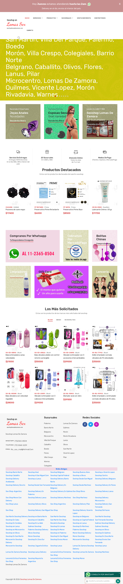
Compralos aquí (16, 276)
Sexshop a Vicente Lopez (105, 472)
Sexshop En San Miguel (59, 536)
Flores (46, 453)
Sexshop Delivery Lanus (104, 491)
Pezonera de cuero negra (15, 210)
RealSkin (106, 207)
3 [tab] (59, 96)
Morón (65, 432)
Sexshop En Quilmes (103, 533)
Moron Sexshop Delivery (82, 533)
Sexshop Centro (101, 475)
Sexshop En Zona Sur (36, 540)
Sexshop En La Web (35, 523)
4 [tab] (61, 96)
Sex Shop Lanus (12, 504)
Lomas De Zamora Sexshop (16, 552)
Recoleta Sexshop (57, 523)
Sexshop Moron (79, 558)
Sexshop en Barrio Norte (37, 517)
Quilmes (66, 428)
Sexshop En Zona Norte (104, 536)
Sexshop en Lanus (80, 523)
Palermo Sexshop (79, 530)
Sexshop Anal (33, 472)
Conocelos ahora (94, 124)
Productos (52, 18)
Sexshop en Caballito (36, 520)
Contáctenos (99, 18)
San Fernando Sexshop (104, 520)
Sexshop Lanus (56, 546)
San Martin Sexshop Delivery (17, 517)
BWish (58, 320)
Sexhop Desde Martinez (82, 485)
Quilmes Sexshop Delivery (105, 523)
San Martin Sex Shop (58, 520)
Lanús (65, 440)
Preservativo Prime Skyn (73, 210)
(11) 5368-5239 (21, 445)
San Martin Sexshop (58, 517)
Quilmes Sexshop (34, 526)
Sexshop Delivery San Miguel (39, 510)
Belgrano (47, 432)
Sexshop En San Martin (14, 536)
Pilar (65, 457)
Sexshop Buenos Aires (81, 472)
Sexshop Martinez (102, 552)
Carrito (30, 30)
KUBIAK (16, 207)
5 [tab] (63, 96)
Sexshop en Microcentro (15, 530)
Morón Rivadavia (69, 436)
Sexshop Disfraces (102, 510)
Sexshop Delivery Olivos (37, 504)
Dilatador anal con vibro (72, 396)
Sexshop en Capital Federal (83, 520)
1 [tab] (55, 96)
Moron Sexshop (34, 536)
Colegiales (48, 466)
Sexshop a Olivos (79, 475)
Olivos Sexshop (34, 533)
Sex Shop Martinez (80, 498)
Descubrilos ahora (18, 121)
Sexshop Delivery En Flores (105, 485)
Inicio (27, 18)
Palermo (47, 423)
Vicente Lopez (68, 453)
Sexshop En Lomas (57, 526)
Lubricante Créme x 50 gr (102, 210)
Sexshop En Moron (57, 530)
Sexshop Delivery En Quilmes (61, 491)
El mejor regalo (45, 276)
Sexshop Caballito (13, 475)
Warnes (47, 462)
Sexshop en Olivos (102, 530)
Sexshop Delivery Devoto (15, 485)
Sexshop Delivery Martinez (60, 498)
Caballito (47, 445)
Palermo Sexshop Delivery (38, 530)
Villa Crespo (48, 457)
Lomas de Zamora (70, 423)
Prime (47, 207)
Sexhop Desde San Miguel (82, 479)
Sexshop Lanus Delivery (37, 552)
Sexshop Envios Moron (59, 540)
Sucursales (67, 18)
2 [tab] (57, 96)
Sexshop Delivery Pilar (81, 504)
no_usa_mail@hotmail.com (22, 449)
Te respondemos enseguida (21, 240)
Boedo (46, 449)
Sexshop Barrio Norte (14, 472)
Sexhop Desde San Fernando (39, 485)
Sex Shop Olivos (79, 491)
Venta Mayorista (84, 18)
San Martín (67, 449)
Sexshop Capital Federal (59, 475)
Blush (50, 320)
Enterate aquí (73, 247)
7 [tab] (67, 96)
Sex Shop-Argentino (14, 491)
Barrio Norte (48, 428)
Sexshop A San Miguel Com (38, 475)
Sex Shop (9, 510)
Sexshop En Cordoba (14, 523)
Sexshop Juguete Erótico (38, 546)
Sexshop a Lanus (34, 479)
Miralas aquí (101, 276)
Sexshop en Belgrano (81, 517)
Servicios (38, 18)
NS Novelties (70, 320)
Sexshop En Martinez (81, 526)
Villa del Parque (50, 440)
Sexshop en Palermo (58, 533)
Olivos (65, 445)
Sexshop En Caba (12, 520)
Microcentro (48, 436)
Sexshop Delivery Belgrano (105, 479)
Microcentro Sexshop (81, 540)
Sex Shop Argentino (58, 504)
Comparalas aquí (103, 244)
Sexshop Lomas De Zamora (83, 552)
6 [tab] (65, 96)
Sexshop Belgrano (57, 472)
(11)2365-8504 (21, 441)
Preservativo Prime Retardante (46, 210)
